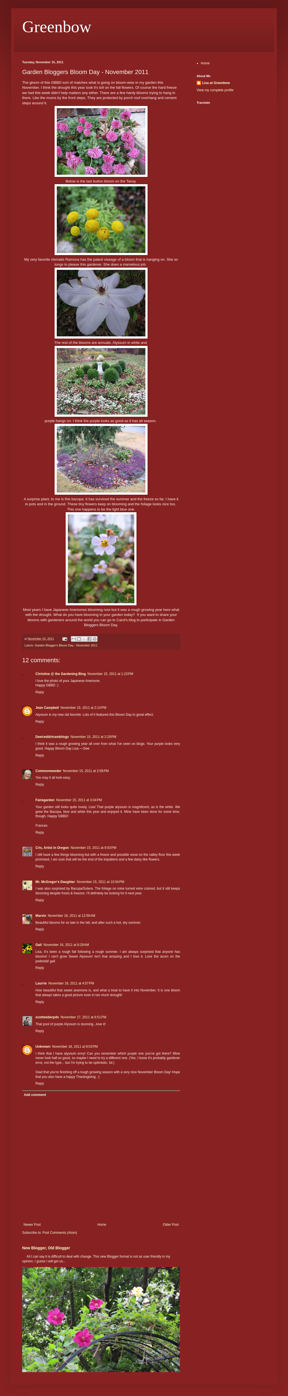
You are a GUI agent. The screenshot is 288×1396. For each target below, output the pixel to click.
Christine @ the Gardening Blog (60, 674)
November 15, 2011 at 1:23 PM (110, 674)
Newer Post (32, 1225)
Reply (39, 692)
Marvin (40, 916)
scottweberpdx (47, 1017)
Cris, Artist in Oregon (52, 848)
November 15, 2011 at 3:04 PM (79, 800)
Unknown (42, 1047)
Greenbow (56, 26)
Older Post (171, 1225)
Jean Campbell (47, 708)
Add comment (35, 1095)
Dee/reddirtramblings (52, 737)
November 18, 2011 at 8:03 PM (75, 1047)
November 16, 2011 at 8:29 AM (66, 945)
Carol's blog (126, 620)
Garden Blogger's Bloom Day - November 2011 (66, 645)
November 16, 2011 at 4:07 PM (71, 983)
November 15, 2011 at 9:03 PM (93, 848)
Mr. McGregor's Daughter (55, 882)
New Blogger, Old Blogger (46, 1248)
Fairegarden (45, 800)
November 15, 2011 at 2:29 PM (93, 737)
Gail (38, 945)
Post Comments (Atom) (59, 1233)
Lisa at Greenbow (216, 83)
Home (101, 1225)
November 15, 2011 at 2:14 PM (83, 708)
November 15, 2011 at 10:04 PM (100, 882)
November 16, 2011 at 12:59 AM (71, 916)
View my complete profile (215, 90)
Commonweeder (48, 771)
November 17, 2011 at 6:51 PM (83, 1017)
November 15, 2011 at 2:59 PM (86, 771)
